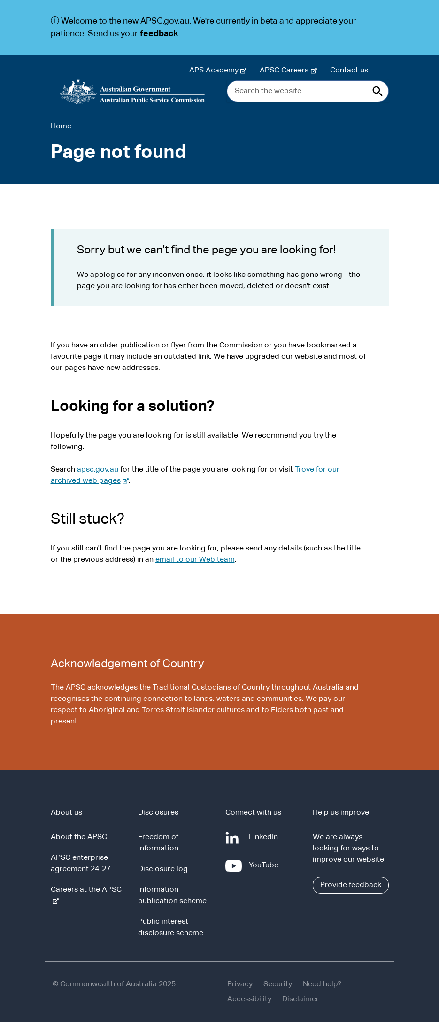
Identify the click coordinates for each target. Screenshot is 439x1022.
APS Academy (215, 70)
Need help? (322, 984)
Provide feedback (350, 885)
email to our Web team (195, 560)
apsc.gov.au (97, 469)
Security (277, 984)
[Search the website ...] (308, 91)
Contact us (349, 70)
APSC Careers (286, 70)
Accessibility (249, 999)
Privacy (240, 984)
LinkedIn (265, 841)
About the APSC (79, 837)
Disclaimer (300, 999)
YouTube (265, 869)
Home (61, 126)
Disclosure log (163, 869)
